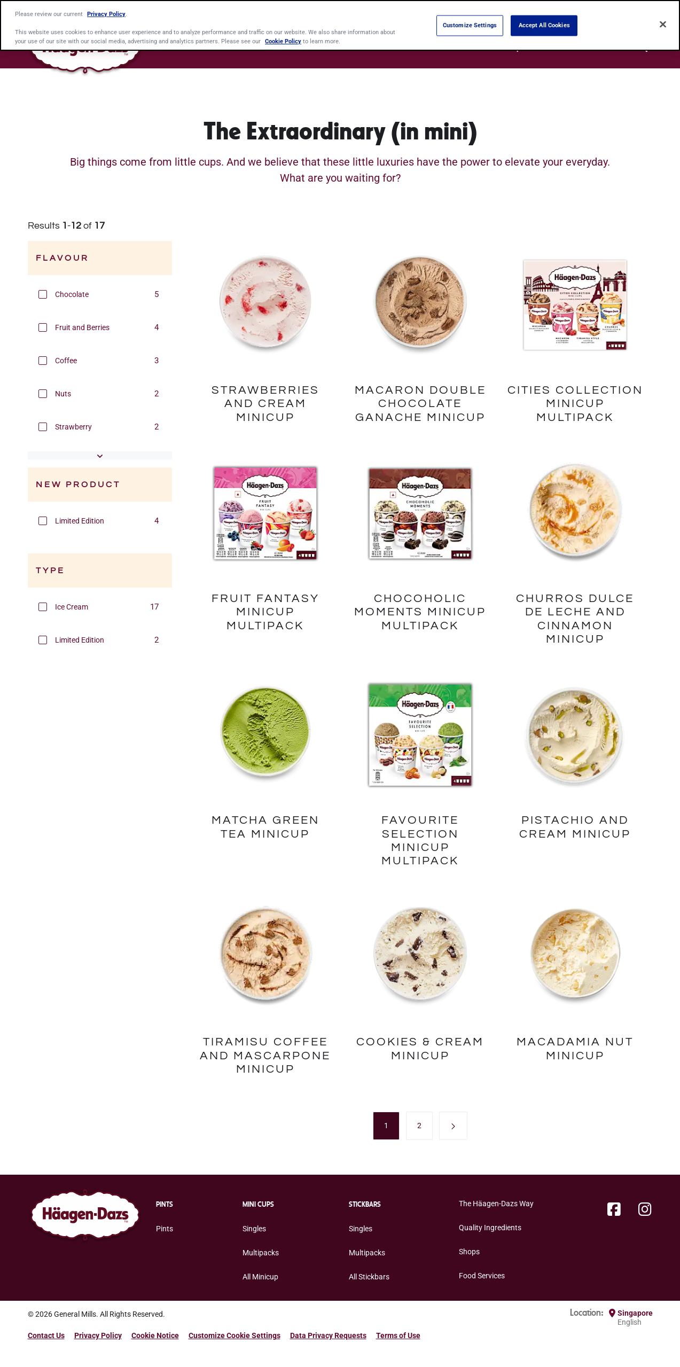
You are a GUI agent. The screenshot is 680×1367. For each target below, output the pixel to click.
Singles (254, 1228)
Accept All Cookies (544, 25)
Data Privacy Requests (328, 1335)
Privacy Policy (106, 14)
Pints (164, 1228)
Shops (469, 1251)
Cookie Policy (283, 41)
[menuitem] (386, 1125)
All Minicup (260, 1276)
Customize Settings (470, 25)
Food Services (482, 1275)
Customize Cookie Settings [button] (234, 1335)
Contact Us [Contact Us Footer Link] (46, 1335)
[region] (340, 25)
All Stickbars (369, 1276)
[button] (42, 294)
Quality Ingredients (490, 1227)
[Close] (663, 24)
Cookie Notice (155, 1335)
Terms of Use (398, 1335)
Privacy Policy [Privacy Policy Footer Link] (98, 1335)
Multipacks (261, 1252)
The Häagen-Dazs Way (496, 1203)
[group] (99, 294)
